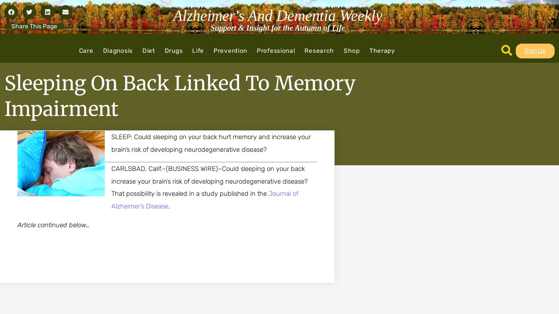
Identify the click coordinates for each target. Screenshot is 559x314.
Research (319, 51)
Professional (276, 51)
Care (86, 51)
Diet (148, 51)
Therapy (382, 51)
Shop (352, 51)
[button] (11, 12)
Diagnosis (118, 51)
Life (198, 51)
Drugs (174, 51)
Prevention (230, 51)
